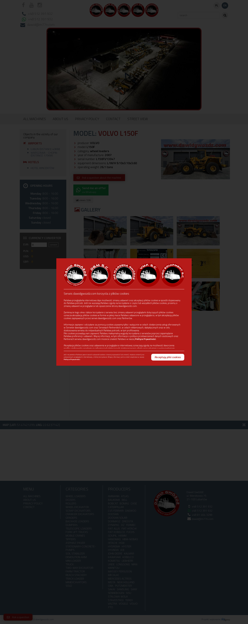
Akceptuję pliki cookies (168, 357)
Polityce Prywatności (145, 339)
